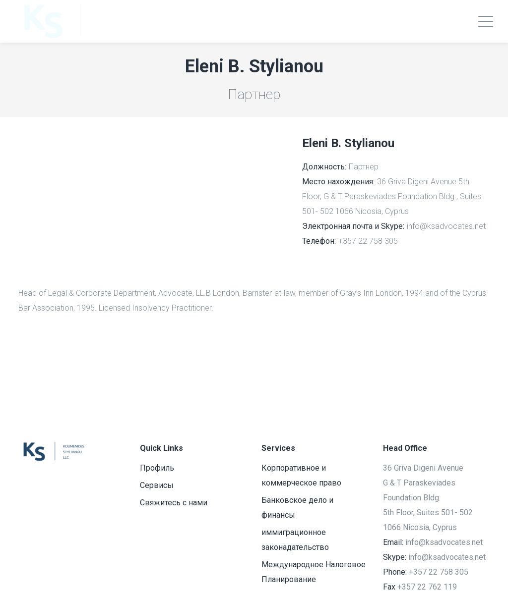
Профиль (157, 468)
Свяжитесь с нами (173, 502)
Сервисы (157, 485)
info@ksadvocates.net (446, 226)
